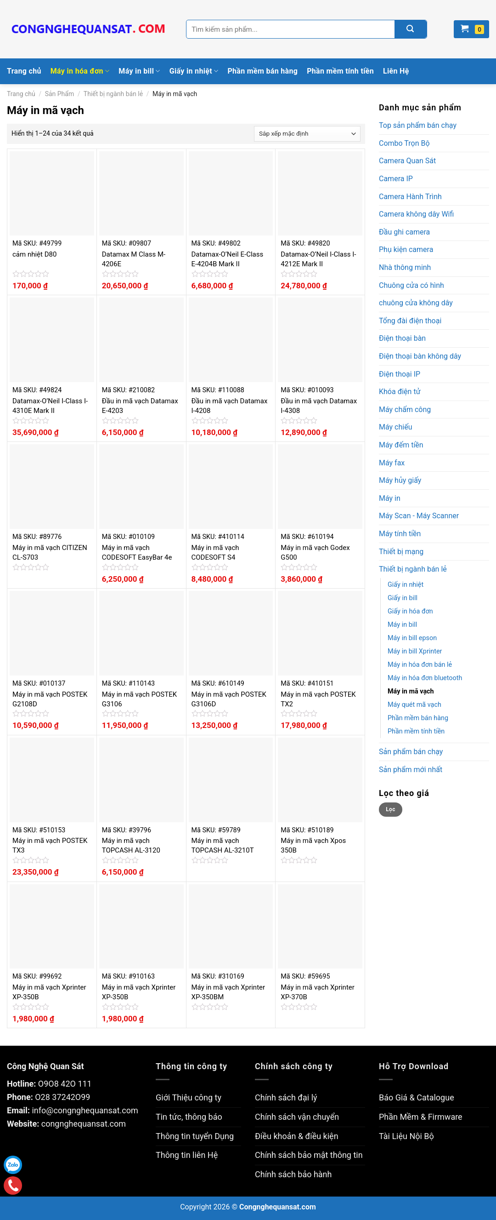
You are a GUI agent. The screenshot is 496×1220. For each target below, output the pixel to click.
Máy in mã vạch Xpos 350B (313, 845)
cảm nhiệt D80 (34, 254)
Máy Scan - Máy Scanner (419, 515)
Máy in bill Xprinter (415, 651)
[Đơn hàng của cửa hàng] (307, 134)
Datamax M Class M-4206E (133, 259)
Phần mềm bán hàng (262, 71)
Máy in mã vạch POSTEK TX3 (49, 845)
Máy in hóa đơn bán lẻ (420, 665)
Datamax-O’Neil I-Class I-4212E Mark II (318, 259)
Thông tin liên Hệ (187, 1155)
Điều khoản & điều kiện (296, 1136)
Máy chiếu (395, 427)
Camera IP (396, 178)
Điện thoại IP (399, 374)
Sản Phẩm (59, 93)
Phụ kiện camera (406, 249)
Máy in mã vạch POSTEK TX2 (318, 699)
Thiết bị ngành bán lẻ (113, 93)
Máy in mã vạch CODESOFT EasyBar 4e (137, 552)
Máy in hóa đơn (80, 71)
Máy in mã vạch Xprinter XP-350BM (228, 992)
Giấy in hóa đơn (410, 611)
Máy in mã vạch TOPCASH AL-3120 (131, 845)
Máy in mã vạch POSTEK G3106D (229, 699)
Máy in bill (139, 71)
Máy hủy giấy (400, 480)
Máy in (389, 498)
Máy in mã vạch (411, 691)
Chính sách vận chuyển (297, 1117)
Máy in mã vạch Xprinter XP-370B (318, 992)
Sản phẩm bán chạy (411, 751)
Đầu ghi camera (404, 232)
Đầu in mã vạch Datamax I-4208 (230, 406)
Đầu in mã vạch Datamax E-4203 (140, 406)
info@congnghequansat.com (85, 1110)
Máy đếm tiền (401, 445)
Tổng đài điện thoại (410, 320)
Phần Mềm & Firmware (420, 1117)
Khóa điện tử (400, 391)
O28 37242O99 (62, 1097)
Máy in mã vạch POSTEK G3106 (139, 699)
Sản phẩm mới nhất (410, 769)
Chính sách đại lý (286, 1097)
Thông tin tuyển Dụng (195, 1136)
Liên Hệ (396, 71)
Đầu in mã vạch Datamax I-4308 (319, 406)
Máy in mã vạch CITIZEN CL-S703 (49, 552)
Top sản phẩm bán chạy (418, 125)
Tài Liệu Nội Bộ (406, 1136)
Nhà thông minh (405, 267)
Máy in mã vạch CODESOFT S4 (215, 552)
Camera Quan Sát (407, 160)
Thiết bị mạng (401, 551)
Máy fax (392, 462)
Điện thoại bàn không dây (420, 356)
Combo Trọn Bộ (404, 143)
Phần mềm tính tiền (340, 71)
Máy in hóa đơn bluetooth (425, 678)
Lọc (390, 809)
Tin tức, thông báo (189, 1117)
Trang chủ (24, 71)
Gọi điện (13, 1185)
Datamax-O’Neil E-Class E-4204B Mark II (228, 259)
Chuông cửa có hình (411, 285)
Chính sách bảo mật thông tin (309, 1155)
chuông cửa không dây (416, 302)
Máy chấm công (405, 409)
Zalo (13, 1165)
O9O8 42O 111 (65, 1083)
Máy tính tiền (400, 533)
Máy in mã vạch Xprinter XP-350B (49, 992)
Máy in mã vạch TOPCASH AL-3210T (223, 845)
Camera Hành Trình (410, 196)
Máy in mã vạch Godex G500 (315, 552)
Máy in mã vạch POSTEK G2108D (49, 699)
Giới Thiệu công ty (188, 1097)
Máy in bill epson (412, 638)
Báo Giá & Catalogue (416, 1097)
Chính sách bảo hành (293, 1174)
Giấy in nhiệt (194, 71)
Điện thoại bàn (402, 338)
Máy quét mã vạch (414, 705)
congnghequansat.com (83, 1123)
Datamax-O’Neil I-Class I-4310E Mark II (50, 406)
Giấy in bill (402, 598)
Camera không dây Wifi (416, 214)
